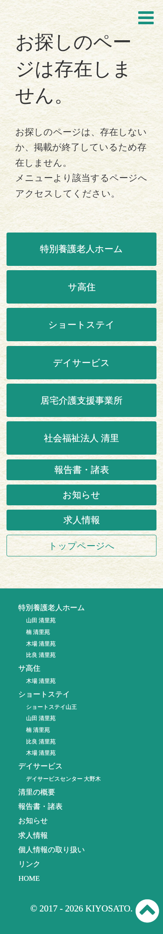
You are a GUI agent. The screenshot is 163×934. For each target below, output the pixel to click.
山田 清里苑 (41, 620)
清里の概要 (36, 792)
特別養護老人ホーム (81, 249)
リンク (29, 864)
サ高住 (82, 287)
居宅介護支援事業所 (81, 400)
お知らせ (81, 495)
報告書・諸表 (81, 470)
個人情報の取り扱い (51, 850)
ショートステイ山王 (51, 707)
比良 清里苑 (41, 655)
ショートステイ (81, 325)
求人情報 (81, 520)
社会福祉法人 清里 (81, 438)
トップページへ (81, 546)
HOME (29, 878)
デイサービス (81, 363)
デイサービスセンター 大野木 (63, 779)
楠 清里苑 (38, 632)
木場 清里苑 (41, 643)
